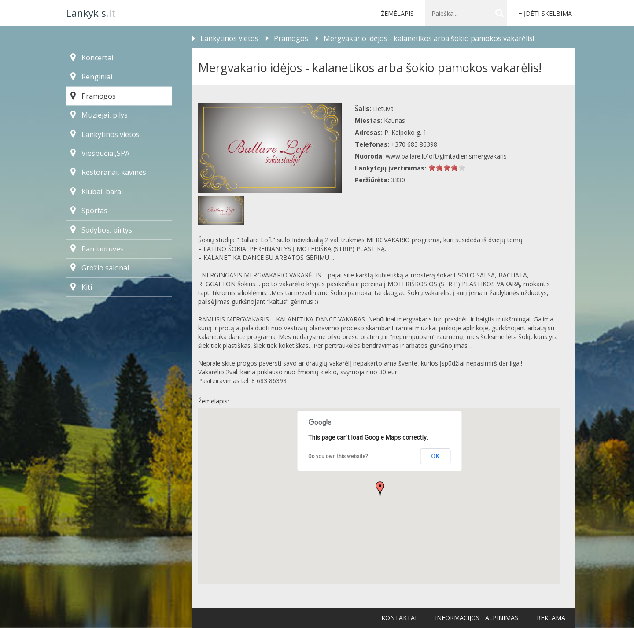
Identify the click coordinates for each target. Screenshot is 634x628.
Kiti (81, 287)
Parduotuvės (97, 249)
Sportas (88, 210)
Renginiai (91, 76)
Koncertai (91, 58)
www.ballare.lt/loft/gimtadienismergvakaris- (447, 156)
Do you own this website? (338, 456)
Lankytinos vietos (105, 134)
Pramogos (93, 96)
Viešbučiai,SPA (99, 153)
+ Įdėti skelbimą (545, 13)
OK (435, 456)
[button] (380, 488)
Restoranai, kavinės (108, 172)
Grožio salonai (99, 268)
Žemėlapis (397, 13)
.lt (90, 12)
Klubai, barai (96, 191)
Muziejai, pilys (99, 115)
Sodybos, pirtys (101, 230)
